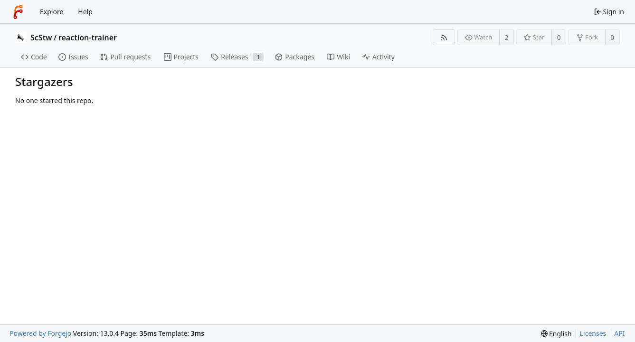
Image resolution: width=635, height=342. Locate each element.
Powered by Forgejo (40, 333)
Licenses (593, 333)
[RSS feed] (444, 37)
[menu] (556, 333)
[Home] (18, 11)
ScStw (41, 37)
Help (85, 11)
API (619, 333)
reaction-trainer (87, 37)
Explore (51, 11)
